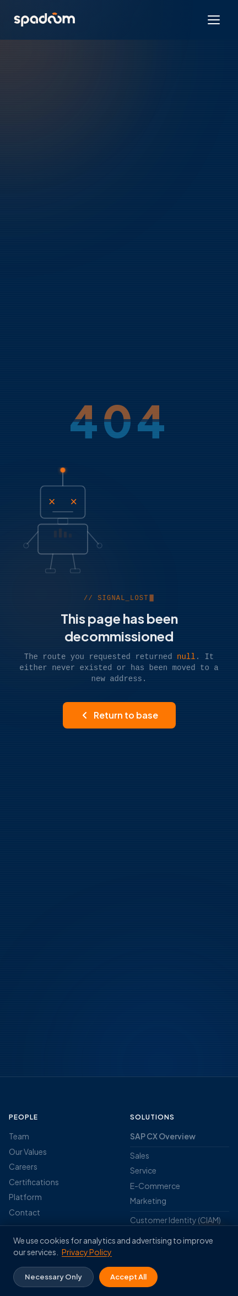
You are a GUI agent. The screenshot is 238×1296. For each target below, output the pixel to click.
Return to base (119, 715)
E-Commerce (155, 1186)
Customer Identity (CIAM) (175, 1220)
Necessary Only (53, 1276)
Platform (25, 1197)
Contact (24, 1212)
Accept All (128, 1276)
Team (19, 1136)
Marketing (148, 1201)
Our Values (28, 1151)
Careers (23, 1166)
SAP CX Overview (163, 1136)
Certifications (34, 1182)
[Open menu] (214, 20)
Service (143, 1170)
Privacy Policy (87, 1252)
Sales (139, 1155)
